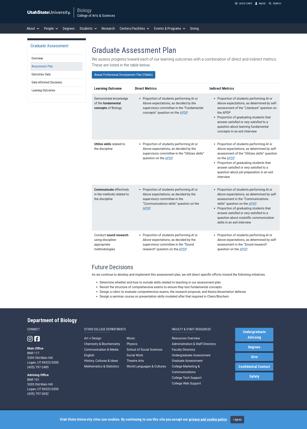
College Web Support (186, 383)
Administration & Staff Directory (194, 344)
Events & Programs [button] (169, 28)
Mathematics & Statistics (101, 366)
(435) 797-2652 (38, 394)
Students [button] (88, 28)
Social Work (135, 355)
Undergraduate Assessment (191, 355)
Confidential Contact (254, 367)
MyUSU (260, 3)
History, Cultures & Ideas (101, 361)
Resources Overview (186, 338)
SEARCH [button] (275, 3)
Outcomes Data (41, 74)
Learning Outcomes (43, 90)
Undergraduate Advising (254, 335)
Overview (37, 58)
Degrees (69, 28)
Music (131, 338)
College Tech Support (186, 378)
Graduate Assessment (49, 45)
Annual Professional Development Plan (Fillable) (123, 75)
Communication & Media (101, 349)
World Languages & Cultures (146, 366)
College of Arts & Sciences (96, 15)
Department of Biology (52, 320)
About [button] (33, 28)
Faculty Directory (183, 349)
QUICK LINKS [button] (243, 3)
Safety (254, 376)
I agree (237, 419)
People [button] (51, 28)
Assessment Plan (42, 66)
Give (254, 357)
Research (108, 28)
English (89, 355)
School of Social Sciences (145, 349)
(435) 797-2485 (38, 367)
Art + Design (92, 338)
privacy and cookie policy (207, 419)
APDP (184, 112)
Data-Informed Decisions (47, 82)
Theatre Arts (135, 361)
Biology (84, 10)
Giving (194, 28)
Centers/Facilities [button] (134, 28)
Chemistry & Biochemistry (102, 344)
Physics (132, 344)
